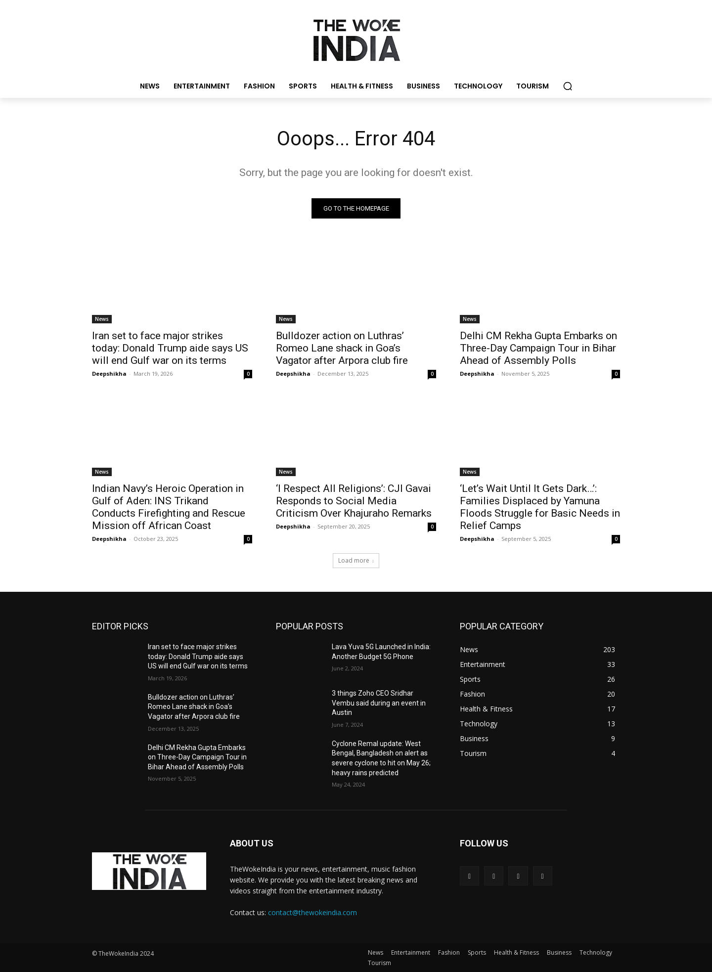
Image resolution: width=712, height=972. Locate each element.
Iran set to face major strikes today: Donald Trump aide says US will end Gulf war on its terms (170, 348)
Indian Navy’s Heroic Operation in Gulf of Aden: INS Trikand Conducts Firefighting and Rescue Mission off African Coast (168, 507)
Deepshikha (109, 373)
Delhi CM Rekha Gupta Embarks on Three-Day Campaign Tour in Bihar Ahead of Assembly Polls (538, 348)
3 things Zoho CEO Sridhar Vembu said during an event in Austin (379, 702)
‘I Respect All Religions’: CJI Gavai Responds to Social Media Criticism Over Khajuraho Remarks (354, 501)
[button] (567, 86)
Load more (356, 560)
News (102, 318)
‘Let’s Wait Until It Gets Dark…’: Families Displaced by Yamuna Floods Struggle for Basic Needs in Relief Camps (540, 507)
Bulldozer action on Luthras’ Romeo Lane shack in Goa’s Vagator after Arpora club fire (342, 348)
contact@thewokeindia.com (312, 912)
